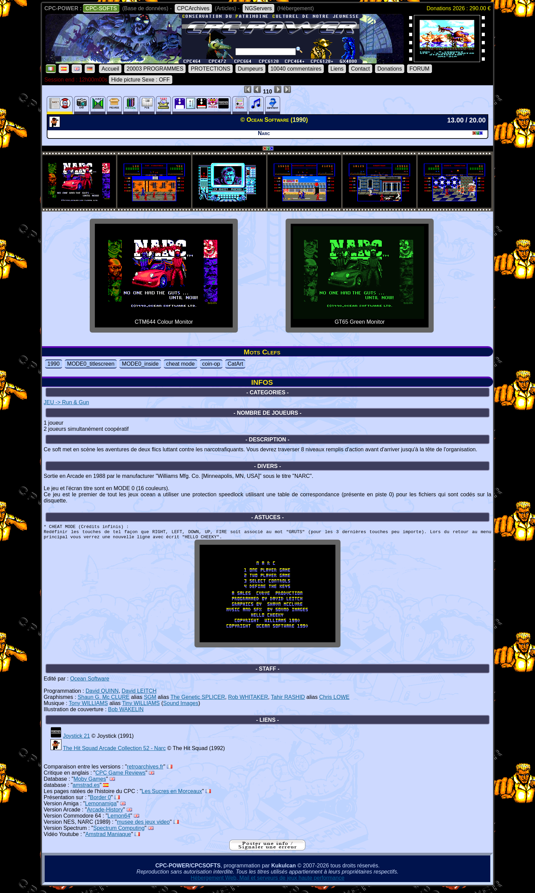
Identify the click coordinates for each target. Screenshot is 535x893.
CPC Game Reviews (121, 778)
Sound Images (180, 708)
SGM (150, 702)
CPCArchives (193, 8)
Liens (337, 69)
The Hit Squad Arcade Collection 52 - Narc (114, 753)
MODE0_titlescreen (91, 364)
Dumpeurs (250, 69)
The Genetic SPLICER (197, 702)
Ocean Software (89, 684)
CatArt (235, 364)
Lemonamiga (101, 808)
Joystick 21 (76, 741)
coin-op (211, 364)
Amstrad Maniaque (108, 839)
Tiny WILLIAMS (141, 708)
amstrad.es (86, 790)
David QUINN (102, 696)
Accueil (110, 69)
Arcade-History (105, 815)
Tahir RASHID (288, 702)
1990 (53, 364)
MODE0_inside (140, 364)
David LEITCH (139, 696)
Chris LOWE (334, 702)
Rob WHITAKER (248, 702)
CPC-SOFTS (101, 8)
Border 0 (100, 802)
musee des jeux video (143, 827)
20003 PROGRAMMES (155, 69)
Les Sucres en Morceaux (172, 796)
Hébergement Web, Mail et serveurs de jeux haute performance (268, 883)
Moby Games (90, 784)
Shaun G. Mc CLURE (104, 702)
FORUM (419, 69)
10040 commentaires (296, 69)
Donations (389, 69)
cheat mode (180, 364)
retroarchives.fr (145, 772)
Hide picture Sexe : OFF (140, 80)
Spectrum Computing (118, 833)
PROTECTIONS (210, 69)
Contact (360, 69)
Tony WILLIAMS (88, 708)
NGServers (258, 8)
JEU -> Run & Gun (66, 402)
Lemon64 (118, 821)
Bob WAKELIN (126, 714)
